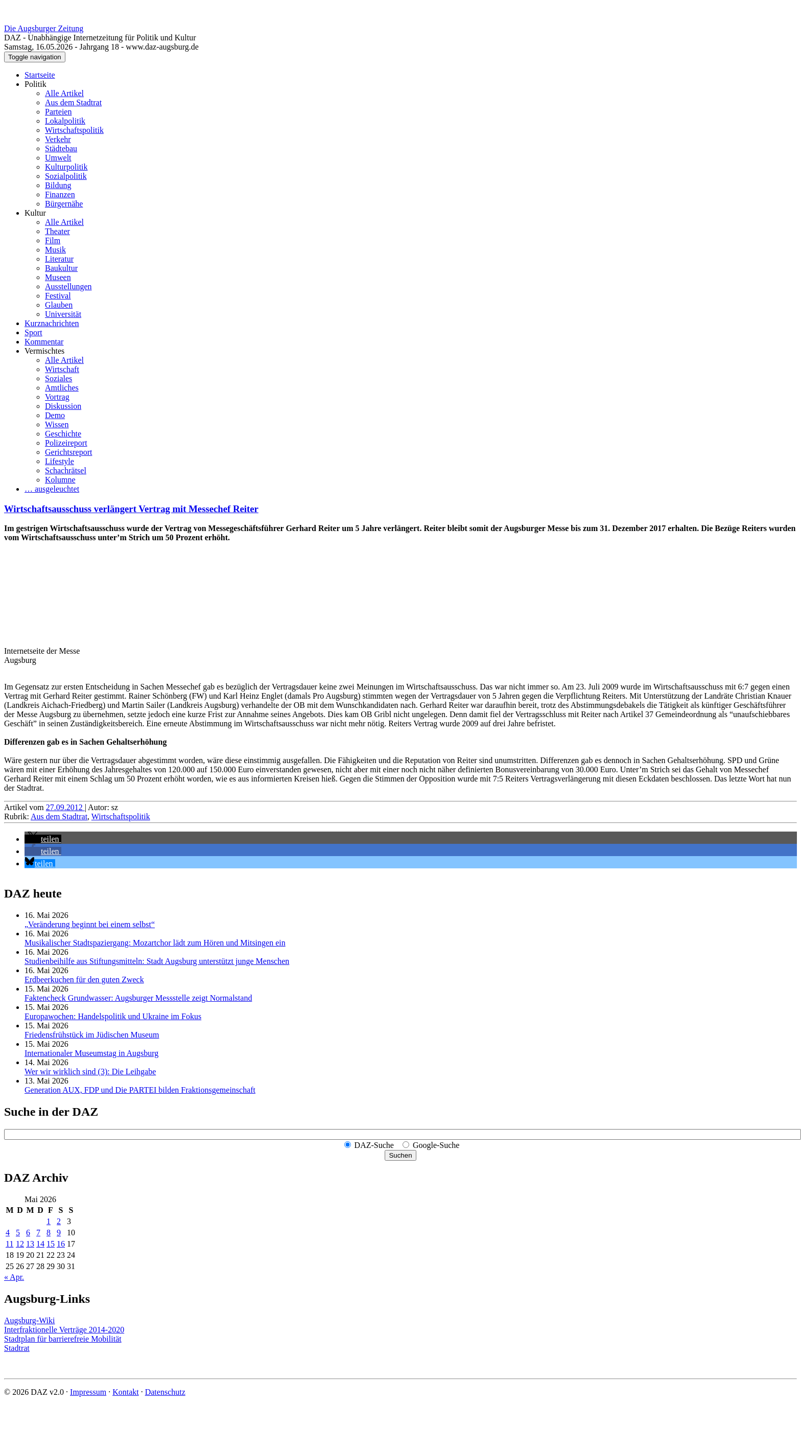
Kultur (35, 213)
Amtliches (62, 387)
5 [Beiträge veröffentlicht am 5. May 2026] (18, 1232)
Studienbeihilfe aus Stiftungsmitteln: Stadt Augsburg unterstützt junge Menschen (157, 961)
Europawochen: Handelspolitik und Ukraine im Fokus (113, 1016)
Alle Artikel (64, 93)
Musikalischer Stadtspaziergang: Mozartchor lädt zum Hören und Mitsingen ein (155, 942)
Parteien (58, 111)
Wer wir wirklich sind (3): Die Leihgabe (90, 1071)
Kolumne (60, 479)
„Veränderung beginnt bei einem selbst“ (90, 924)
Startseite (40, 75)
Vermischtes (44, 351)
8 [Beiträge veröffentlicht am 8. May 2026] (48, 1232)
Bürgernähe (64, 203)
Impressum (88, 1392)
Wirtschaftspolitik (74, 130)
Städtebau (61, 148)
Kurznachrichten (52, 323)
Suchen (400, 1155)
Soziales (58, 378)
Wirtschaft (62, 369)
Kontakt (125, 1392)
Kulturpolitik (66, 167)
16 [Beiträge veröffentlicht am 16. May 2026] (61, 1243)
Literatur (59, 259)
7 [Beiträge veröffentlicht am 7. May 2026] (38, 1232)
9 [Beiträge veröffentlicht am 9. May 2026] (59, 1232)
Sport (33, 332)
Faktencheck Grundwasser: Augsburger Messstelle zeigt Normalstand (138, 998)
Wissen (56, 424)
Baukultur (61, 268)
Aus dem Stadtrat (73, 102)
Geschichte (63, 433)
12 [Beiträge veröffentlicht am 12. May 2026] (20, 1243)
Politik (35, 84)
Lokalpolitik (65, 121)
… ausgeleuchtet (52, 489)
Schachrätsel (65, 470)
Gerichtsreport (68, 452)
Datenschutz (165, 1392)
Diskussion (63, 406)
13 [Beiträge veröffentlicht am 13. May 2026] (30, 1243)
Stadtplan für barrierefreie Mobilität (63, 1338)
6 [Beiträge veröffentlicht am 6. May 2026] (28, 1232)
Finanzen (60, 194)
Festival (58, 295)
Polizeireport (66, 443)
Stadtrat (17, 1348)
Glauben (59, 305)
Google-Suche (436, 1145)
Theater (57, 231)
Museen (58, 277)
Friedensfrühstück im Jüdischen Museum (92, 1034)
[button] (43, 839)
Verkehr (58, 139)
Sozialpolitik (66, 176)
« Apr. (14, 1277)
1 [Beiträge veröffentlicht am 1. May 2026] (48, 1221)
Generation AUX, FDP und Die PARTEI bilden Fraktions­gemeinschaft (140, 1090)
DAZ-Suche (374, 1145)
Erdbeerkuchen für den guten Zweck (84, 979)
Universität (63, 314)
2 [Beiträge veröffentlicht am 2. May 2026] (59, 1221)
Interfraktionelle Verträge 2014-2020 (64, 1329)
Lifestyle (59, 461)
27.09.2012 (65, 807)
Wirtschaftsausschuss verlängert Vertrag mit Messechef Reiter (131, 508)
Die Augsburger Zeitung (43, 28)
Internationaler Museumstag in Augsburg (91, 1053)
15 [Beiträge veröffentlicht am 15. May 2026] (50, 1243)
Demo (55, 415)
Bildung (58, 185)
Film (52, 240)
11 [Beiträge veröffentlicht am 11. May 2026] (9, 1243)
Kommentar (44, 341)
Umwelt (58, 157)
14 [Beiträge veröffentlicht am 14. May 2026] (40, 1243)
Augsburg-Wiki (29, 1320)
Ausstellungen (68, 286)
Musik (55, 249)
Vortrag (57, 397)
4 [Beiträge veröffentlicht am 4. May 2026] (8, 1232)
